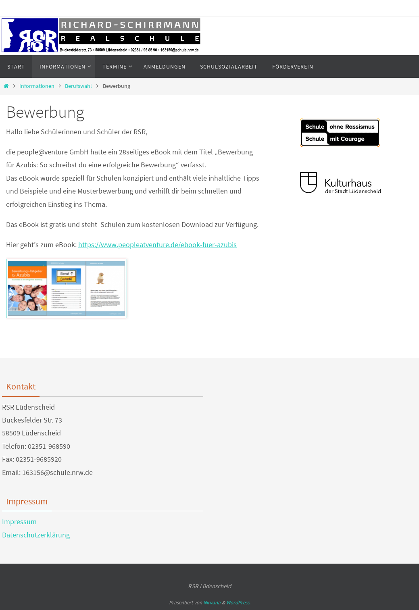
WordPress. (238, 602)
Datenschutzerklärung (36, 534)
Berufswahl (78, 86)
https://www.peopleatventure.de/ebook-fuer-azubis (157, 244)
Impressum (19, 521)
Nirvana (212, 602)
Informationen (36, 86)
